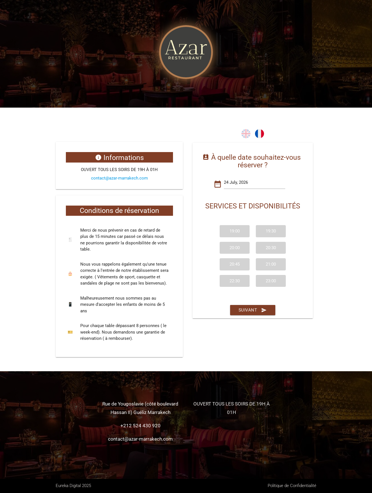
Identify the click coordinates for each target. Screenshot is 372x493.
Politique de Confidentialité (292, 485)
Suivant (253, 310)
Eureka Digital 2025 (73, 485)
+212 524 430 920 (140, 425)
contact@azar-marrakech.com (119, 178)
